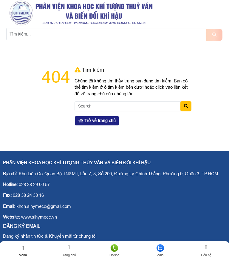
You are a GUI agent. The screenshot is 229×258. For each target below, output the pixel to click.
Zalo (160, 250)
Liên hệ (206, 250)
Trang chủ (69, 250)
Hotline (114, 250)
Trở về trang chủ (97, 120)
